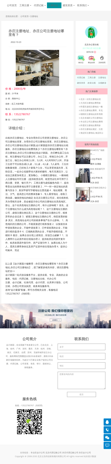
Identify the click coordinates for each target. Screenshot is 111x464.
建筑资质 (81, 82)
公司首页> (25, 16)
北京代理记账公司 (53, 452)
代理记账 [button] (40, 5)
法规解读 (102, 82)
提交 (81, 394)
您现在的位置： (13, 16)
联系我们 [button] (83, 5)
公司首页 (12, 5)
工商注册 (92, 77)
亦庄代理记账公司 (70, 452)
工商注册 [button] (25, 5)
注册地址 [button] (54, 5)
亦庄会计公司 (85, 452)
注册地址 (34, 16)
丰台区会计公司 (38, 452)
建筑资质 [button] (69, 5)
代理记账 (81, 77)
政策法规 (92, 82)
